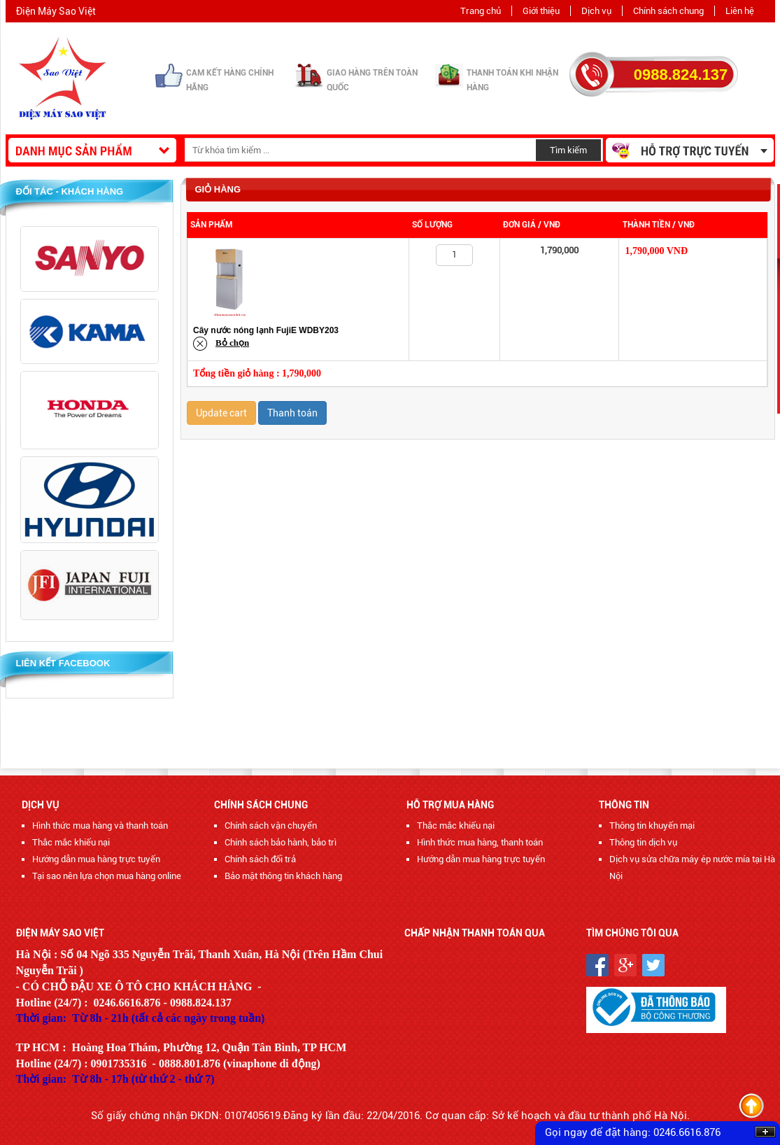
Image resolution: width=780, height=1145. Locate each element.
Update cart (221, 413)
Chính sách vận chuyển (271, 825)
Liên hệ (739, 11)
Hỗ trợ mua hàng (450, 804)
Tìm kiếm (568, 150)
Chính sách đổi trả (260, 859)
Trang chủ (480, 11)
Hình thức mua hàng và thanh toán (100, 825)
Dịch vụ (596, 11)
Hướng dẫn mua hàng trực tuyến (96, 859)
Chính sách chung (668, 11)
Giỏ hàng (218, 189)
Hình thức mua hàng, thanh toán (480, 842)
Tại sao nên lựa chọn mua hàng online (106, 876)
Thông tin (624, 804)
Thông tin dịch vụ (643, 842)
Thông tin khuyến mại (652, 825)
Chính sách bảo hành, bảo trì (280, 842)
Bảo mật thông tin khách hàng (283, 876)
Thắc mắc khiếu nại (71, 842)
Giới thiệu (541, 11)
